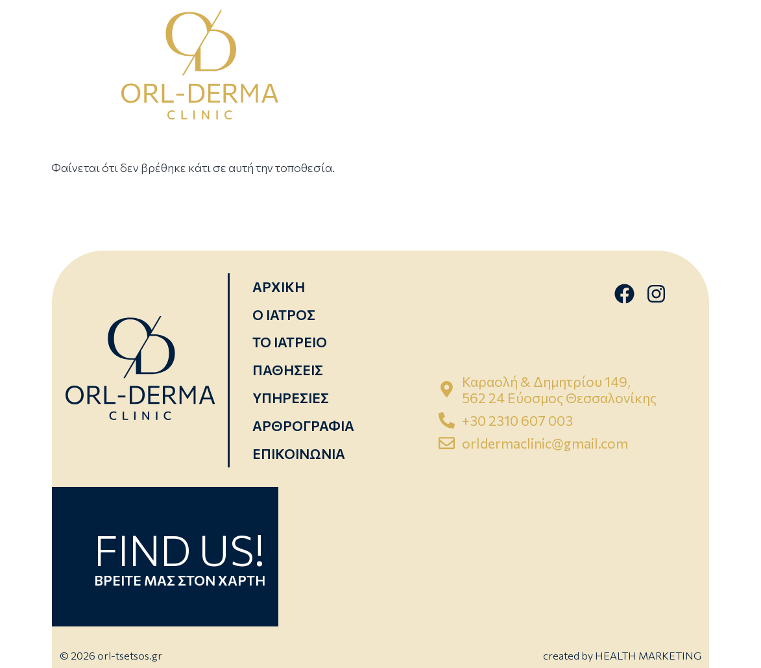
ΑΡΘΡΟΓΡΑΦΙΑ (303, 425)
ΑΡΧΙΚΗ (278, 286)
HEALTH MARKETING (648, 655)
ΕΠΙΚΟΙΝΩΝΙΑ (298, 453)
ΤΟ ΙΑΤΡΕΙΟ (289, 342)
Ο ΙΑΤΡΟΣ (283, 314)
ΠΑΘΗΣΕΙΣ (287, 370)
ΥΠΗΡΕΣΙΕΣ (290, 398)
